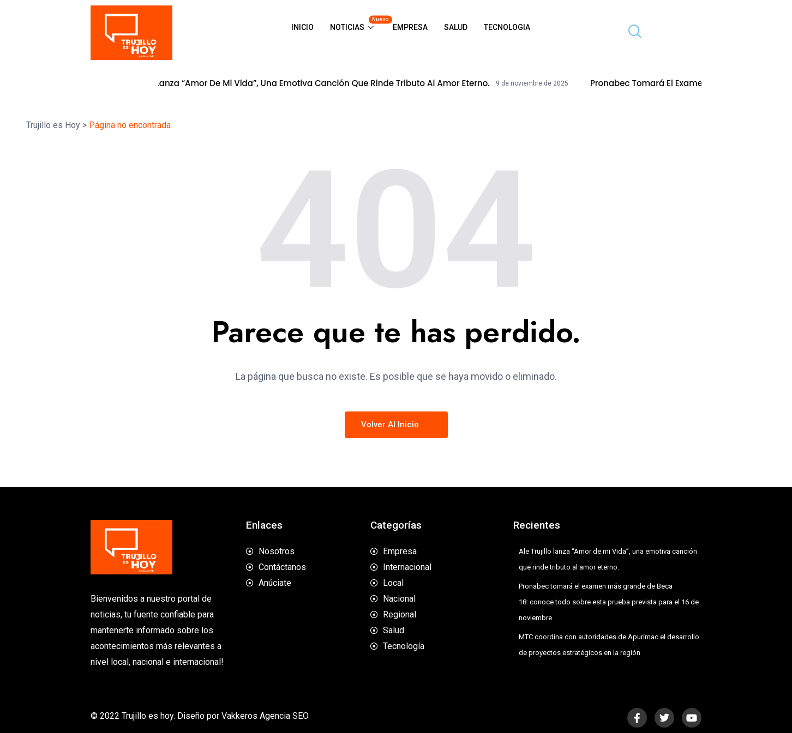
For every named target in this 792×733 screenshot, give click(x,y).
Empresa (410, 27)
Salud (455, 27)
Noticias (357, 23)
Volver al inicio (396, 424)
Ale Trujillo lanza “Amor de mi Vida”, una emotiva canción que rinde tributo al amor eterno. (314, 83)
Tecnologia (507, 27)
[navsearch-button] (630, 33)
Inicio (302, 27)
